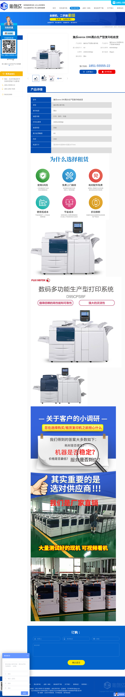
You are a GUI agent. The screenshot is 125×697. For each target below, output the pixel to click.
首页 (54, 8)
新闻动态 (120, 8)
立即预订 (88, 72)
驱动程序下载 (99, 8)
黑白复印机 (75, 8)
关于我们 (110, 8)
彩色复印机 (63, 8)
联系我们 (84, 684)
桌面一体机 (86, 8)
